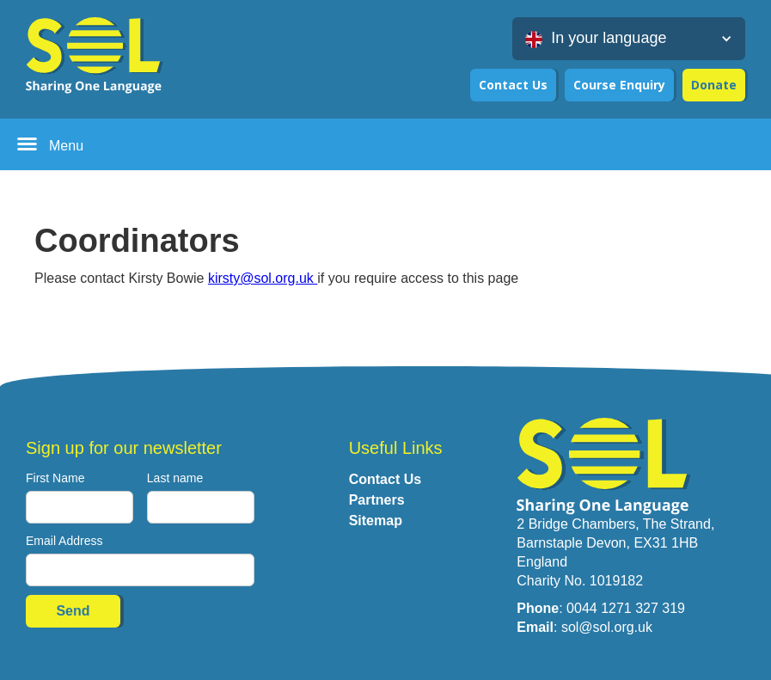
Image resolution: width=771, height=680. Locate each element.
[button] (628, 38)
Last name (175, 478)
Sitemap (375, 520)
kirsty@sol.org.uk (262, 278)
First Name (55, 478)
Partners (377, 500)
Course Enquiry (619, 85)
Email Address (64, 541)
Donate (714, 85)
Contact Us (513, 85)
